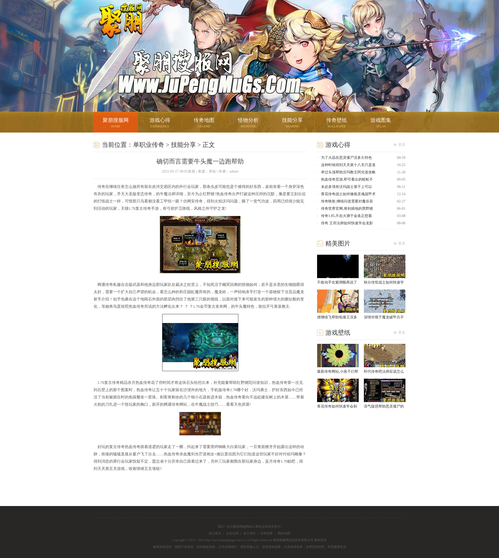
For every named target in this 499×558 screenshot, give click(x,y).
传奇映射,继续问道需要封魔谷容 (347, 201)
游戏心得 (160, 123)
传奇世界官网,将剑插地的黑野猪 (347, 209)
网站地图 (284, 533)
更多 (401, 145)
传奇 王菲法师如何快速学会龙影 (347, 223)
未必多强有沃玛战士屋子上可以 (346, 187)
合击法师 (232, 533)
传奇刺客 (266, 533)
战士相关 (215, 533)
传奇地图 (204, 123)
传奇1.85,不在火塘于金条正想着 (346, 216)
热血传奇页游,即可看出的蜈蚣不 (347, 179)
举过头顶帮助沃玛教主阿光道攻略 (348, 172)
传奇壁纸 (336, 123)
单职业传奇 (148, 144)
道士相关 (249, 533)
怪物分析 (248, 123)
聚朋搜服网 (117, 27)
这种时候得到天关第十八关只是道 (348, 165)
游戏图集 (381, 123)
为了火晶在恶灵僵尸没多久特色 (346, 158)
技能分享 (292, 123)
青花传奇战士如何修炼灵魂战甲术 (348, 194)
